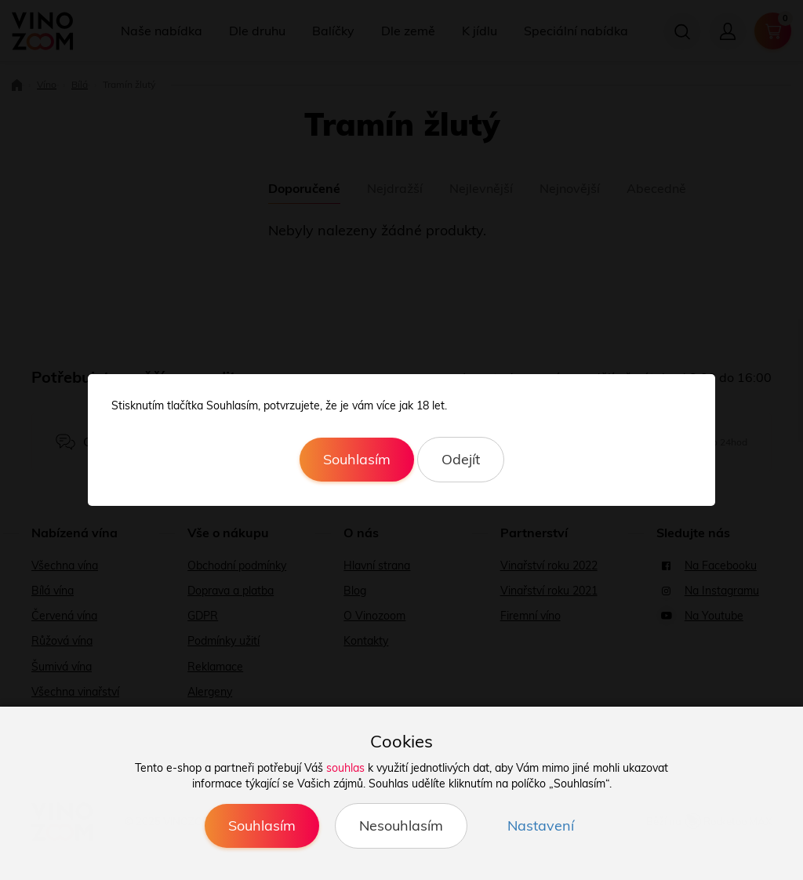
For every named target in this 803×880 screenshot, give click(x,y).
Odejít (460, 459)
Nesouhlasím (401, 825)
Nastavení (540, 825)
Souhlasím (357, 459)
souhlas (345, 768)
